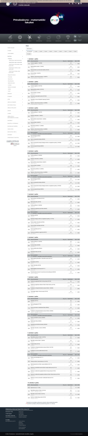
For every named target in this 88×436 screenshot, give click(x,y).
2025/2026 (29, 48)
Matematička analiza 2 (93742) (37, 89)
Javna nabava (22, 421)
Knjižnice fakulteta (22, 417)
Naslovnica (21, 411)
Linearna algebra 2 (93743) (36, 85)
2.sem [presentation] (41, 51)
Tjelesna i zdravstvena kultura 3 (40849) (39, 129)
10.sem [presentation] (28, 53)
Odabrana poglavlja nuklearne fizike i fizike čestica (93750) (43, 284)
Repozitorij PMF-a (12, 131)
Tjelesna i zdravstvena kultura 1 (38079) (39, 76)
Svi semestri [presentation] (29, 51)
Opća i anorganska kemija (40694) (38, 139)
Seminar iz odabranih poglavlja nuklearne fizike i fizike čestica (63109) (45, 374)
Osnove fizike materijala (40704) (37, 225)
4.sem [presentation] (50, 51)
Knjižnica (10, 120)
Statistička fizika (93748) (36, 251)
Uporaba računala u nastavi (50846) (38, 327)
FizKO (9, 91)
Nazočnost (10, 79)
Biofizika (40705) (34, 215)
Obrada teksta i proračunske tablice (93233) (40, 69)
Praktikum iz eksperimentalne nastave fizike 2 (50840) (42, 310)
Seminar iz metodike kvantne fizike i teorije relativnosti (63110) (44, 367)
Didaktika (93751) (34, 300)
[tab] (29, 51)
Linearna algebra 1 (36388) (36, 63)
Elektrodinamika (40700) (36, 201)
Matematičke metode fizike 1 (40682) (38, 118)
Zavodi (9, 110)
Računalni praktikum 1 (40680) (37, 125)
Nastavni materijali (12, 87)
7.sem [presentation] (65, 51)
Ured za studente (12, 102)
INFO (78, 63)
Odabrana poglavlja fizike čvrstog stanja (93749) (41, 281)
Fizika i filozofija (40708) (36, 265)
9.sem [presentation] (75, 51)
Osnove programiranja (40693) (37, 146)
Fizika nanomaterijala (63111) (37, 357)
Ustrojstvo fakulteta (23, 415)
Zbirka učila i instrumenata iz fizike (13, 117)
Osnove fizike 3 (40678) (36, 122)
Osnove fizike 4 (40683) (36, 165)
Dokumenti (21, 423)
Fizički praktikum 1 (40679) (36, 112)
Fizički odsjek (11, 47)
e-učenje (9, 85)
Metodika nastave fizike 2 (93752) (38, 393)
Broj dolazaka (11, 81)
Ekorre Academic (79, 434)
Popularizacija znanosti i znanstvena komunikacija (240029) (43, 272)
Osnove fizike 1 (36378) (36, 73)
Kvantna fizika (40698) (35, 244)
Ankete (9, 89)
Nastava (10, 56)
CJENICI (9, 113)
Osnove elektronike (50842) (36, 248)
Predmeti (10, 58)
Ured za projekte (12, 107)
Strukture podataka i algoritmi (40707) (39, 232)
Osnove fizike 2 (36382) (36, 92)
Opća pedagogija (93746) (36, 304)
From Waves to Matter (13, 137)
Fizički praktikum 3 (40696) (36, 205)
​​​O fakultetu (21, 413)
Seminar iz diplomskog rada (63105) (38, 397)
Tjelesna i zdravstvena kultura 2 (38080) (39, 102)
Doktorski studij (12, 105)
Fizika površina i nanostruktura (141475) (39, 361)
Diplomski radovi (11, 83)
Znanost (10, 93)
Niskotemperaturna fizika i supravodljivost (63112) (41, 364)
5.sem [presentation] (55, 51)
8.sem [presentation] (70, 51)
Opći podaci (21, 414)
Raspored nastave (12, 74)
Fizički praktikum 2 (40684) (36, 155)
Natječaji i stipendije (13, 123)
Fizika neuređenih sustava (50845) (38, 317)
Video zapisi (10, 129)
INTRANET (10, 134)
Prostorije (10, 76)
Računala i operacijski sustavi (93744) (39, 96)
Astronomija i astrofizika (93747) (37, 198)
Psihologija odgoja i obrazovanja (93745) (39, 291)
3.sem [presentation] (45, 51)
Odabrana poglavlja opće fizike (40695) (39, 208)
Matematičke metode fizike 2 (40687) (38, 162)
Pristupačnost (72, 3)
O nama (9, 50)
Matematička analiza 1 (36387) (37, 66)
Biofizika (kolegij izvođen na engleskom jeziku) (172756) (42, 218)
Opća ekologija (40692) (35, 135)
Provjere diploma (22, 425)
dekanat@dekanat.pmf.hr (11, 417)
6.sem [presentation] (60, 51)
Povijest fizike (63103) (35, 343)
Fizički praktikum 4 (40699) (36, 241)
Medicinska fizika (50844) (36, 321)
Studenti (10, 96)
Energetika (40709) (35, 261)
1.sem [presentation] (36, 51)
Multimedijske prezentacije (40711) (38, 268)
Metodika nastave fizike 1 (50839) (38, 340)
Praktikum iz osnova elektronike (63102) (39, 350)
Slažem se (77, 1)
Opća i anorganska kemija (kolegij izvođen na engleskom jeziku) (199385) (46, 142)
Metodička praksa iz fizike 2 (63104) (38, 390)
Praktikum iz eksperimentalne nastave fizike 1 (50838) (42, 288)
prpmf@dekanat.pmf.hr (11, 421)
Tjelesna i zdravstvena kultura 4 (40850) (39, 172)
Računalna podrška (13, 126)
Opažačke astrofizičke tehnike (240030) (39, 324)
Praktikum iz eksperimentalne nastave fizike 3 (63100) (42, 347)
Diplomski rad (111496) (35, 387)
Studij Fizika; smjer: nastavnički (15, 62)
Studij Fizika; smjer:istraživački (15, 60)
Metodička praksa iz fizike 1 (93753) (38, 337)
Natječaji (20, 422)
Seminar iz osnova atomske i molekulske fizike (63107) (42, 377)
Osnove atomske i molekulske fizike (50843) (40, 307)
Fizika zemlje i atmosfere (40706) (37, 222)
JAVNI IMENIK (11, 53)
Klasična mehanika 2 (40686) (37, 158)
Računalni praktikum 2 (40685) (37, 168)
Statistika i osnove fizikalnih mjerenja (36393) (40, 99)
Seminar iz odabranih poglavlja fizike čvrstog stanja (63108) (43, 370)
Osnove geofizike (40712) (36, 228)
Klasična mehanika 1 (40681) (37, 115)
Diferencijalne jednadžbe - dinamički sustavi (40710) (41, 258)
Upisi (9, 99)
